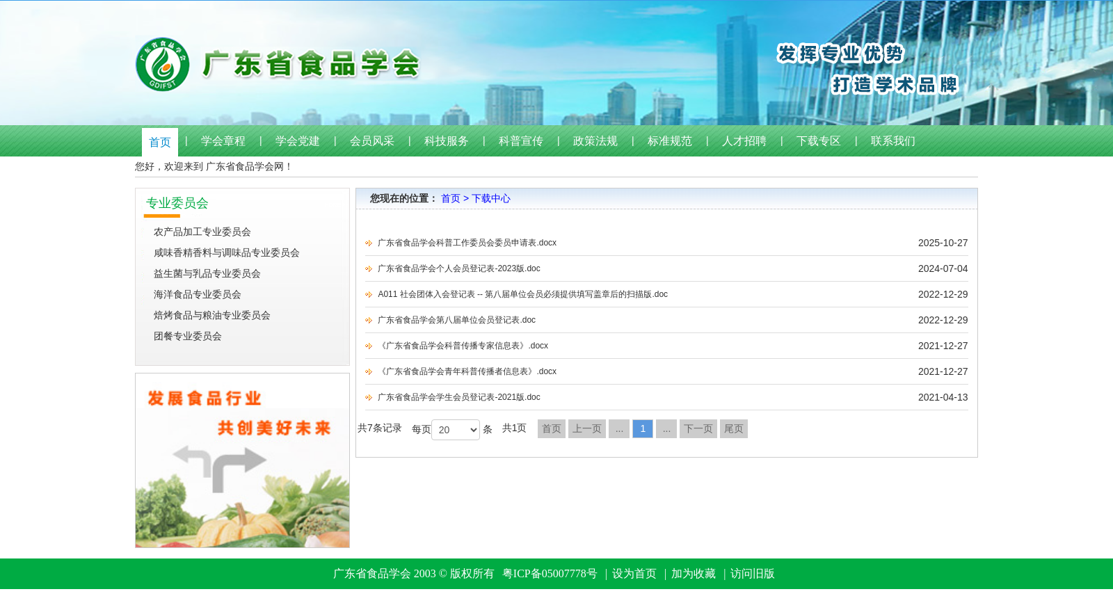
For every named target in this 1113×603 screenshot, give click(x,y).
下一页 (698, 428)
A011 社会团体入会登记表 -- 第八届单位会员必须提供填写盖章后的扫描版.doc (523, 294)
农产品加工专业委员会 (202, 231)
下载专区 (818, 141)
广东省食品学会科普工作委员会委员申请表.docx (467, 243)
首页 (160, 142)
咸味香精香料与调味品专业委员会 (227, 252)
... (620, 428)
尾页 (734, 428)
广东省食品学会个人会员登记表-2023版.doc (459, 268)
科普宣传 (521, 141)
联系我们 (893, 141)
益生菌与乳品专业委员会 (207, 273)
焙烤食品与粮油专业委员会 (212, 315)
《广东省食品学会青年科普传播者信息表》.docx (467, 371)
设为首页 (634, 573)
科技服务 (446, 141)
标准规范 (670, 141)
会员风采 (372, 141)
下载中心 (491, 198)
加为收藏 (693, 573)
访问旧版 (752, 573)
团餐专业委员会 (188, 335)
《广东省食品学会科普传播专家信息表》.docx (463, 346)
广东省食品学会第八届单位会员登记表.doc (457, 320)
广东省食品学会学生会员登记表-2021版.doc (459, 397)
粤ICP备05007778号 (550, 573)
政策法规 (595, 141)
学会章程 (223, 141)
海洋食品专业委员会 (197, 294)
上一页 (587, 428)
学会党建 (297, 141)
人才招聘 (744, 141)
